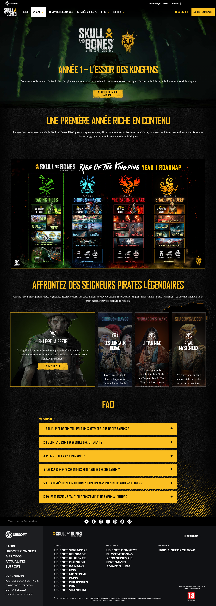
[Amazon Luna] (129, 566)
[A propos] (23, 556)
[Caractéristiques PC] (87, 12)
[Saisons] (38, 12)
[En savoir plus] (52, 366)
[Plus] (105, 12)
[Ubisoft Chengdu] (77, 562)
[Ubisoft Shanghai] (77, 590)
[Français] (192, 536)
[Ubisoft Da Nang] (77, 566)
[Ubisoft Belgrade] (77, 554)
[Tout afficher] (47, 419)
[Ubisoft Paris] (77, 578)
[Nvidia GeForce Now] (181, 550)
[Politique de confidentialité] (23, 580)
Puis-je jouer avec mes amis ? (109, 455)
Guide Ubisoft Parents (192, 588)
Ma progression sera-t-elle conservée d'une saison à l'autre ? (109, 496)
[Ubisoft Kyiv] (77, 570)
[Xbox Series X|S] (129, 558)
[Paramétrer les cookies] (23, 594)
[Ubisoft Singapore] (77, 550)
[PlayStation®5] (129, 554)
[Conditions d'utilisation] (23, 585)
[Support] (119, 12)
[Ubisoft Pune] (77, 586)
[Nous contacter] (23, 576)
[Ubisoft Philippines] (77, 582)
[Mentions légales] (23, 589)
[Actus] (26, 12)
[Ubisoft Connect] (23, 551)
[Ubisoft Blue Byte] (77, 558)
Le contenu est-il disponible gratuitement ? (109, 441)
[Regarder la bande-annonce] (108, 94)
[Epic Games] (129, 562)
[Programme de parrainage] (60, 12)
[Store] (23, 546)
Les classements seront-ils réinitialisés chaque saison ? (109, 468)
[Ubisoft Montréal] (77, 574)
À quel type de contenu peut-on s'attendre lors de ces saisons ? (109, 428)
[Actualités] (23, 561)
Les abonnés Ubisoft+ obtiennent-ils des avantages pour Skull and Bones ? (109, 482)
